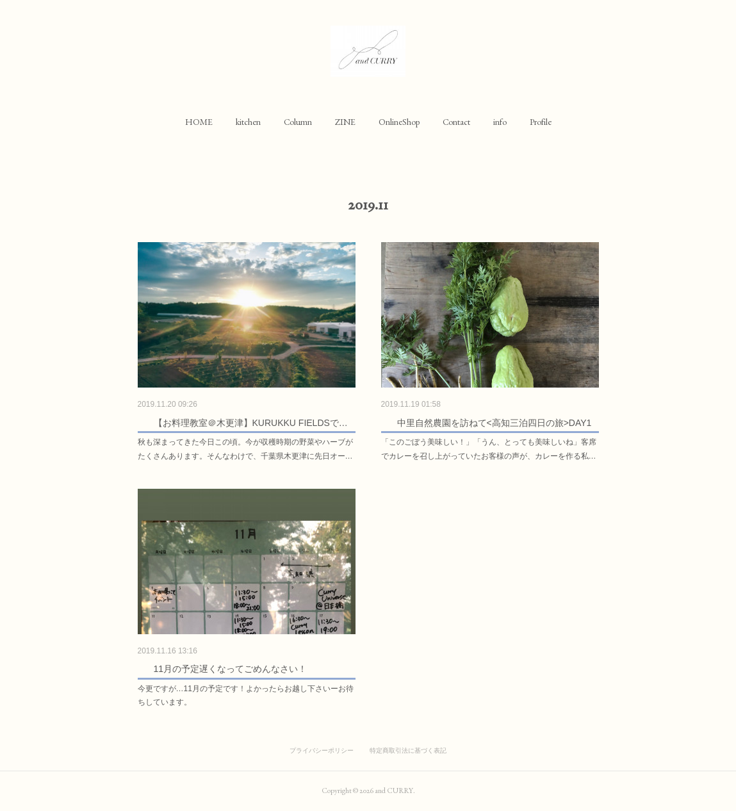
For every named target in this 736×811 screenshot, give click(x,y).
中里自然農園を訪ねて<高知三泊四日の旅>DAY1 (494, 423)
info (500, 121)
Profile (541, 121)
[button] (199, 121)
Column (298, 121)
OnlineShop (399, 121)
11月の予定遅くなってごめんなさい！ (230, 669)
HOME (199, 121)
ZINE (345, 121)
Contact (456, 121)
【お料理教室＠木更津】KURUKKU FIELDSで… (251, 423)
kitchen (248, 121)
